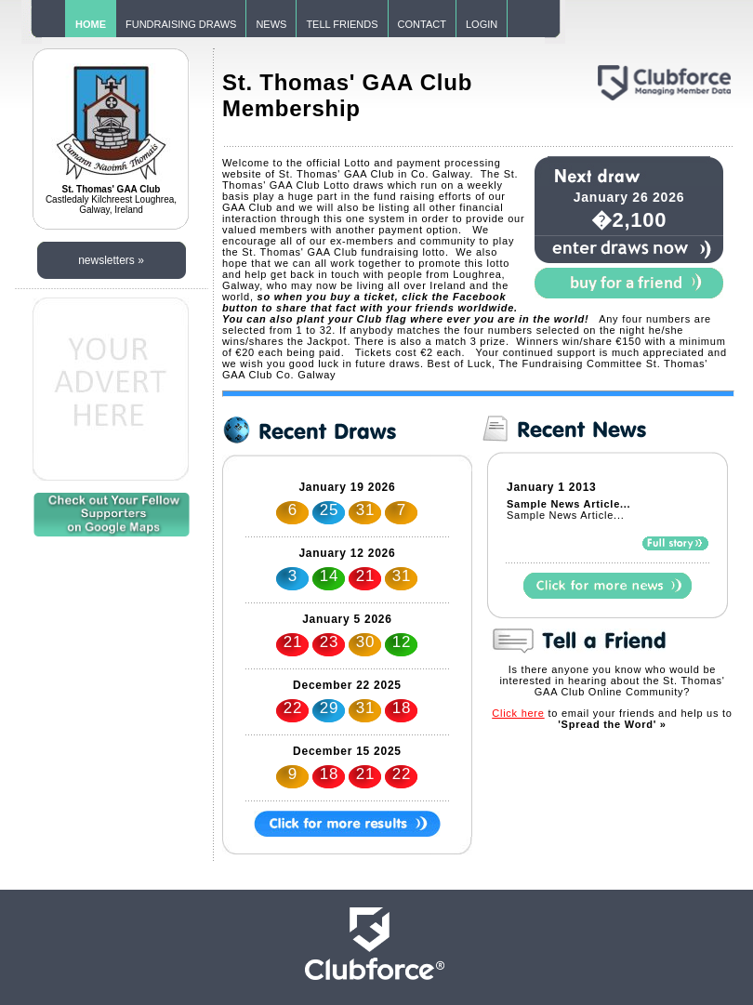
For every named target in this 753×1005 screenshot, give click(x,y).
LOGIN (481, 24)
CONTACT (422, 24)
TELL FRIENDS (341, 24)
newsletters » (111, 260)
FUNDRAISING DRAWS (181, 24)
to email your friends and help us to (612, 718)
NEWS (271, 24)
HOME (90, 24)
